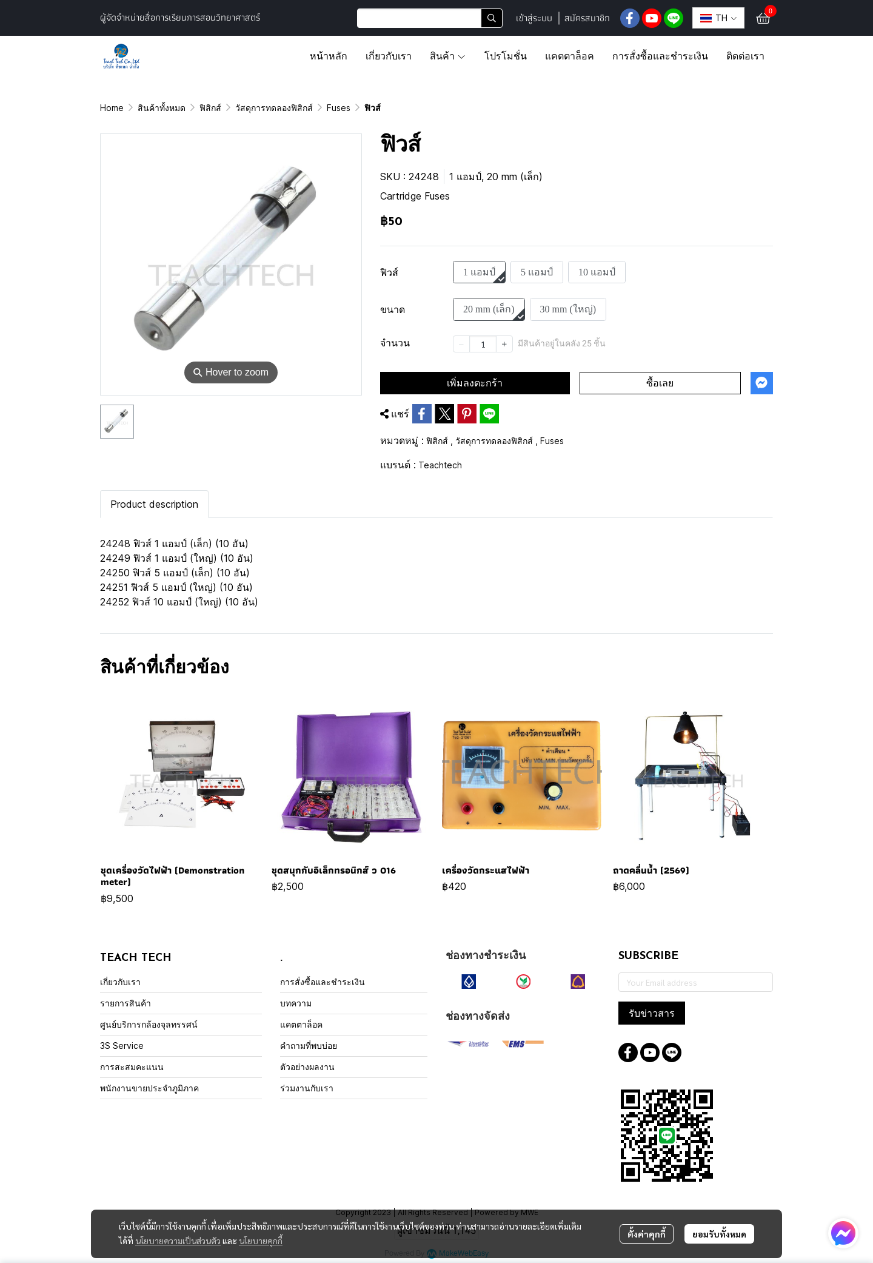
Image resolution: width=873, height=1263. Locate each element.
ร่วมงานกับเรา (306, 1088)
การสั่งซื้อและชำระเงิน (322, 982)
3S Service (122, 1045)
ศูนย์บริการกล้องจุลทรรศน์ (149, 1024)
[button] (430, 18)
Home (112, 108)
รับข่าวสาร (652, 1013)
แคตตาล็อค (301, 1024)
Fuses (338, 108)
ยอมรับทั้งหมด (719, 1233)
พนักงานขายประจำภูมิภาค (149, 1088)
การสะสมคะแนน (132, 1067)
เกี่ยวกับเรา (120, 982)
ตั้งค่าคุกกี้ (646, 1233)
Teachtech (440, 465)
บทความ (296, 1003)
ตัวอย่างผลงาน (307, 1067)
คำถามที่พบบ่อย (308, 1045)
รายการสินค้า (125, 1003)
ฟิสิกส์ (210, 108)
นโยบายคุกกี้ (261, 1240)
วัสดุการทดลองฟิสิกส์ (274, 108)
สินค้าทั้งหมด (162, 108)
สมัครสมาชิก (587, 17)
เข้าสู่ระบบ (534, 17)
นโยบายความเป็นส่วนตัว (178, 1240)
